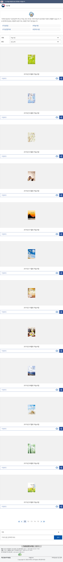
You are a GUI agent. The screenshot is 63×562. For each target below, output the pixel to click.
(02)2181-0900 (28, 550)
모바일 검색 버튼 (58, 6)
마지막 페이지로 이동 (44, 521)
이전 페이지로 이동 (21, 521)
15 (38, 521)
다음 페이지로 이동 (41, 521)
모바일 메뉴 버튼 (60, 6)
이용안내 (31, 557)
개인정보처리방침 (6, 557)
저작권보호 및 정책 (57, 557)
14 (35, 521)
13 (31, 521)
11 (25, 521)
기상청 (6, 5)
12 (28, 521)
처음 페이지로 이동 (19, 521)
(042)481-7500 (36, 548)
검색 (58, 537)
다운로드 (30, 78)
